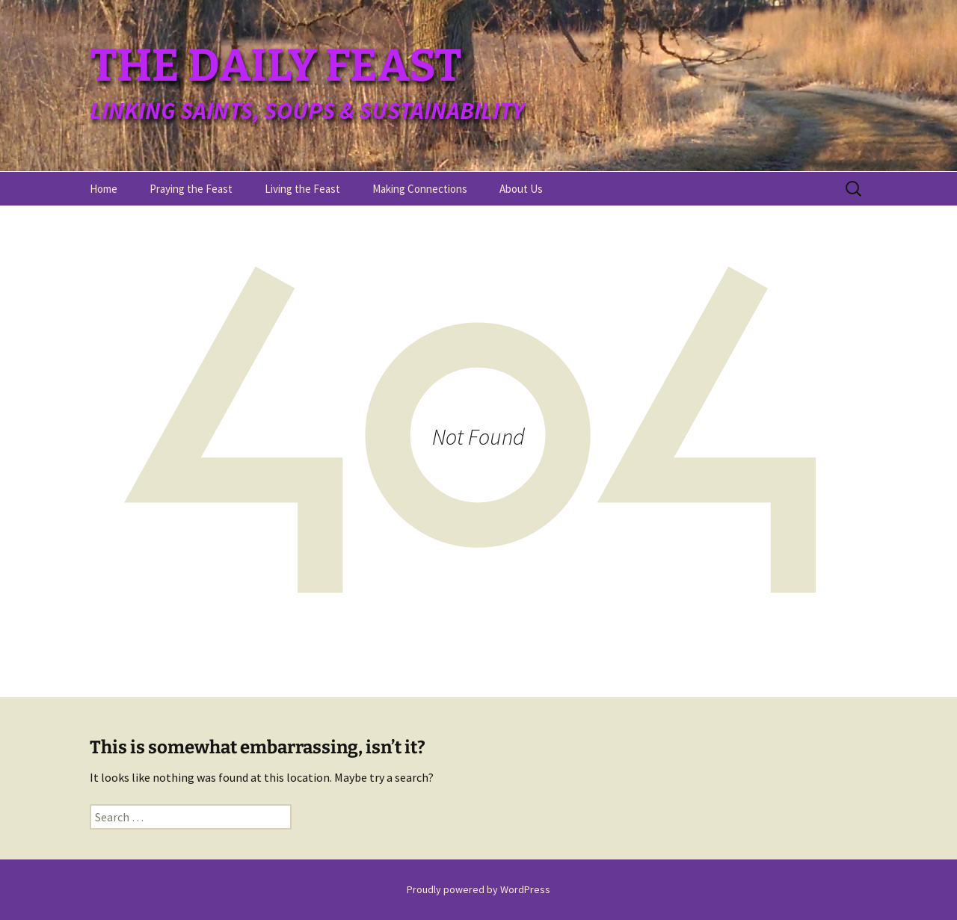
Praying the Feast (191, 189)
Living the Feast (302, 189)
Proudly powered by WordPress (478, 889)
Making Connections (419, 189)
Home (103, 189)
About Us (521, 189)
